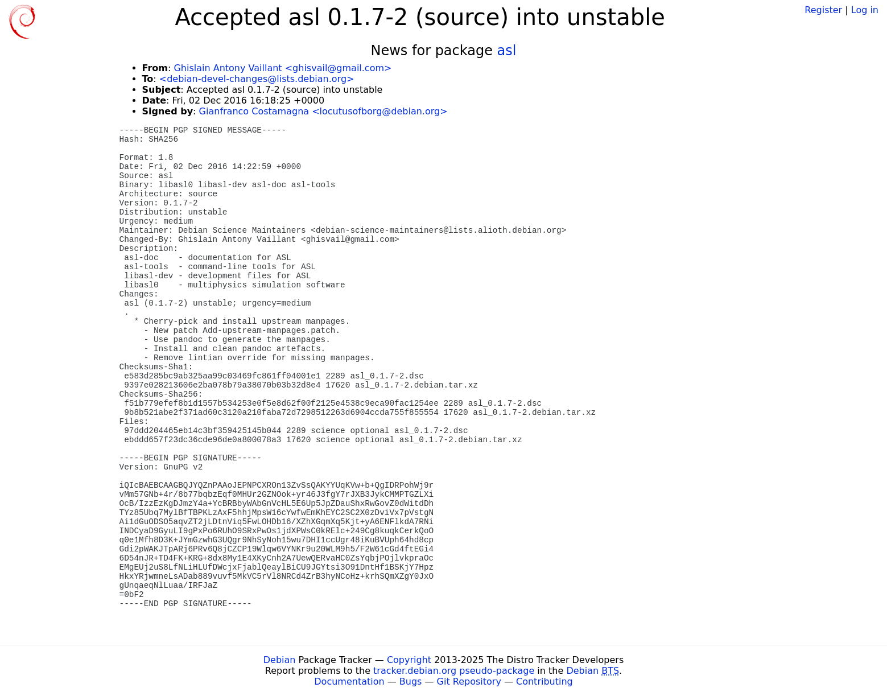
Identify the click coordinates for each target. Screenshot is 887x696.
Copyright (409, 659)
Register (823, 10)
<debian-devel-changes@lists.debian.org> (256, 78)
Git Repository (469, 681)
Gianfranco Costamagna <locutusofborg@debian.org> (323, 111)
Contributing (544, 681)
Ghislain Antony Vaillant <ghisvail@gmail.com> (282, 68)
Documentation (349, 681)
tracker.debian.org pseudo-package (453, 670)
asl (507, 51)
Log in (864, 10)
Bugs (410, 681)
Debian (279, 659)
